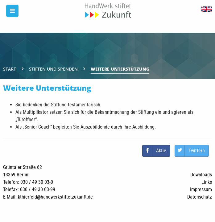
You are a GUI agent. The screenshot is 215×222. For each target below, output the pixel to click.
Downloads (201, 175)
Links (206, 182)
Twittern (196, 151)
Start (9, 69)
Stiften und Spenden (53, 69)
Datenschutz (199, 197)
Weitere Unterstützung (120, 69)
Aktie (161, 151)
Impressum (201, 189)
